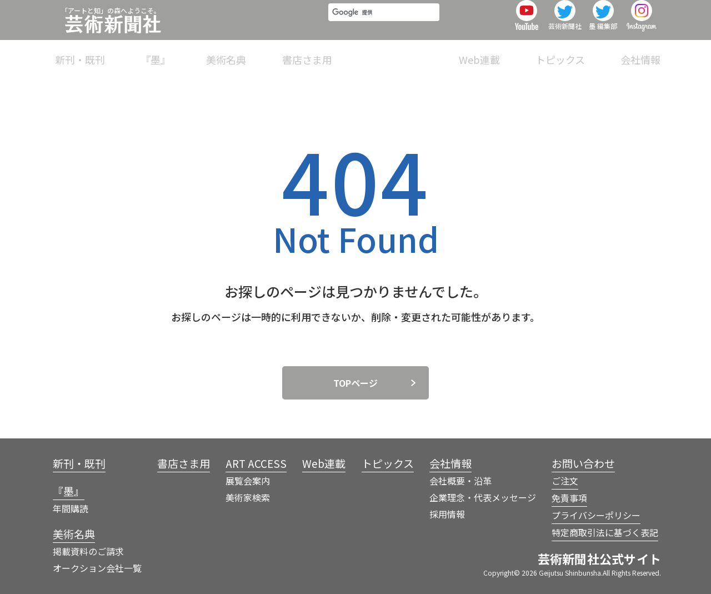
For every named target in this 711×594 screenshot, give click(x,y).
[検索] (380, 17)
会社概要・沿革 (460, 480)
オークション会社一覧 (97, 568)
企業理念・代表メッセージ (482, 497)
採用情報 (447, 514)
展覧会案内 (248, 480)
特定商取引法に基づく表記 (605, 532)
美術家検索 (248, 497)
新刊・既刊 (196, 52)
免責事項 (569, 498)
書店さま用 (373, 52)
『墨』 (255, 52)
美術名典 (309, 52)
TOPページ (355, 383)
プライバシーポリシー (596, 515)
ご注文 (565, 480)
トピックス (577, 52)
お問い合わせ (583, 463)
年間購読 (70, 508)
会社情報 (640, 52)
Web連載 (512, 52)
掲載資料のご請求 (88, 551)
